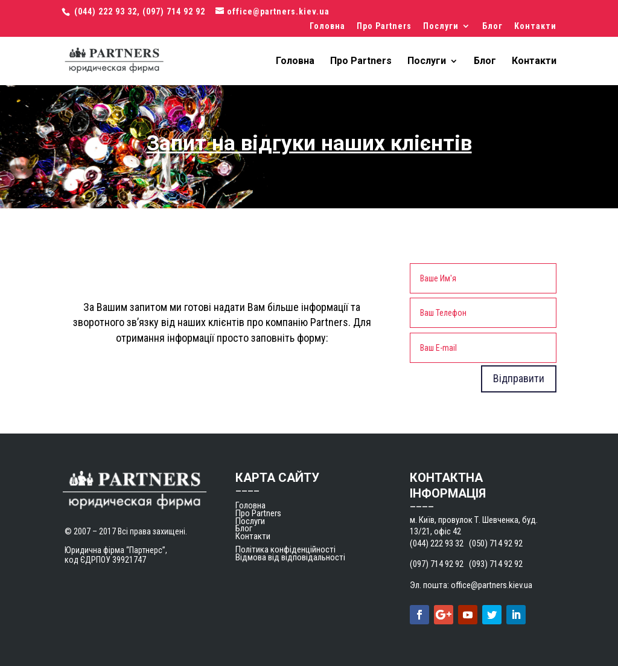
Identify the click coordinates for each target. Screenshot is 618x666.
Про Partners (384, 26)
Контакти (535, 26)
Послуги (441, 26)
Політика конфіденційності (285, 549)
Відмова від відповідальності (290, 557)
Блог (492, 26)
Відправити (518, 378)
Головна (327, 26)
